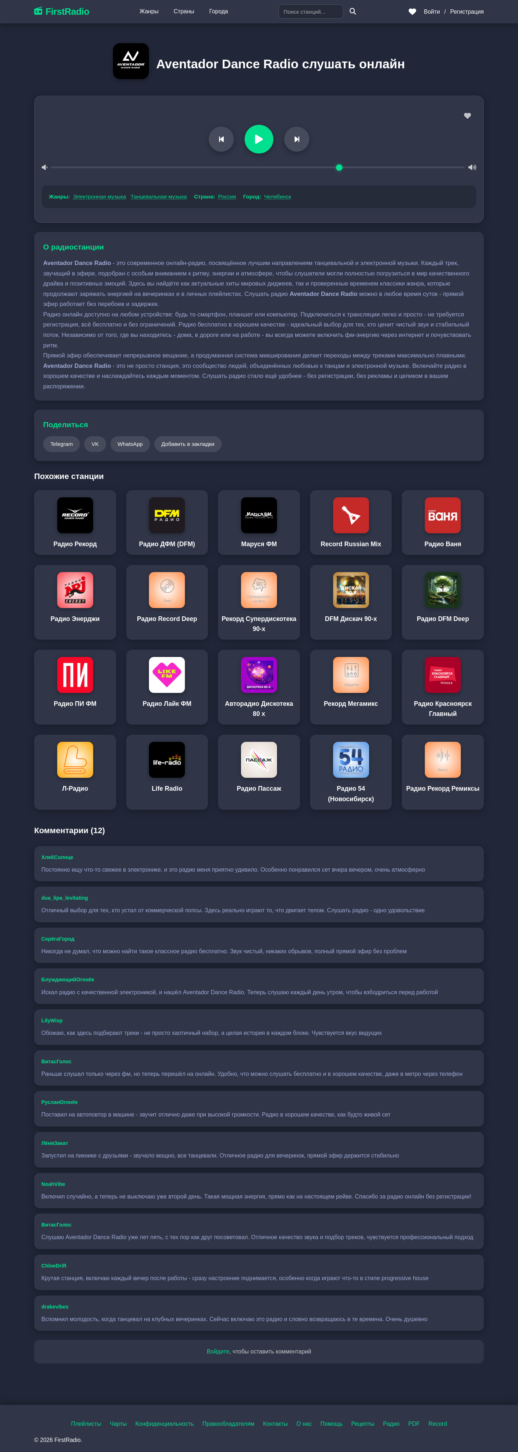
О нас (304, 1424)
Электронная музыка (99, 196)
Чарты (118, 1424)
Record (437, 1424)
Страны (184, 11)
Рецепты (362, 1424)
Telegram (61, 444)
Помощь (332, 1424)
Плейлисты (86, 1424)
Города (218, 11)
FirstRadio (61, 11)
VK (95, 444)
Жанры (149, 11)
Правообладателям (228, 1424)
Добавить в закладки (188, 444)
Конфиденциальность (164, 1424)
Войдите (218, 1351)
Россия (227, 196)
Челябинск (277, 196)
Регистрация (467, 12)
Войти (432, 12)
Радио (391, 1424)
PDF (414, 1424)
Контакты (275, 1424)
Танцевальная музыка (159, 196)
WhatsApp (130, 444)
